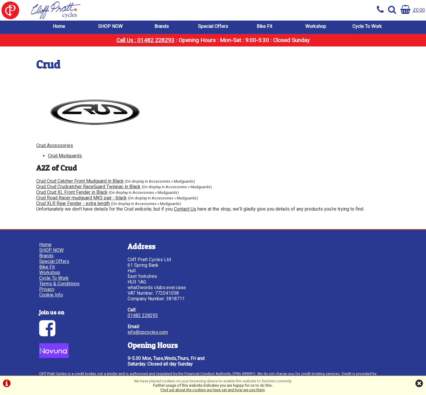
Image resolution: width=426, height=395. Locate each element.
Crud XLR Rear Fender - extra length (73, 203)
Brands (161, 26)
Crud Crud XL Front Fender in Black (72, 192)
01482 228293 (143, 315)
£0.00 (412, 10)
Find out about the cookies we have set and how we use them (213, 390)
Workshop (315, 26)
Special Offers (213, 26)
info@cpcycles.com (148, 332)
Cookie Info (51, 295)
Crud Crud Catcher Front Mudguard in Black (80, 181)
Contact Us (185, 209)
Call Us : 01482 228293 (145, 40)
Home (59, 26)
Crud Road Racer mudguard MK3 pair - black (81, 198)
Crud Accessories (54, 145)
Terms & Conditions (59, 283)
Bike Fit (264, 26)
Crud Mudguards (65, 156)
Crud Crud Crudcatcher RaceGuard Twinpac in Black (88, 186)
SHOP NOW (110, 26)
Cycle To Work (367, 26)
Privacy (47, 289)
